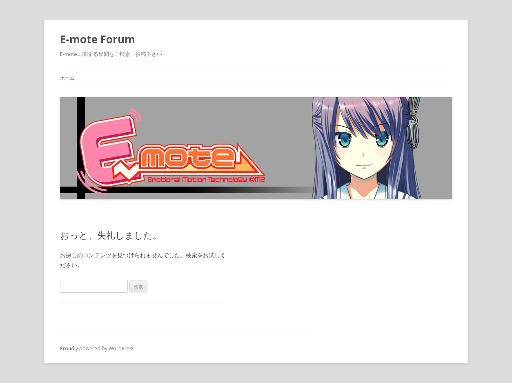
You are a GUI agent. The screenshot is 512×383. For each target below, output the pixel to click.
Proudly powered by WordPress (97, 348)
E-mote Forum (97, 39)
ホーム (67, 77)
